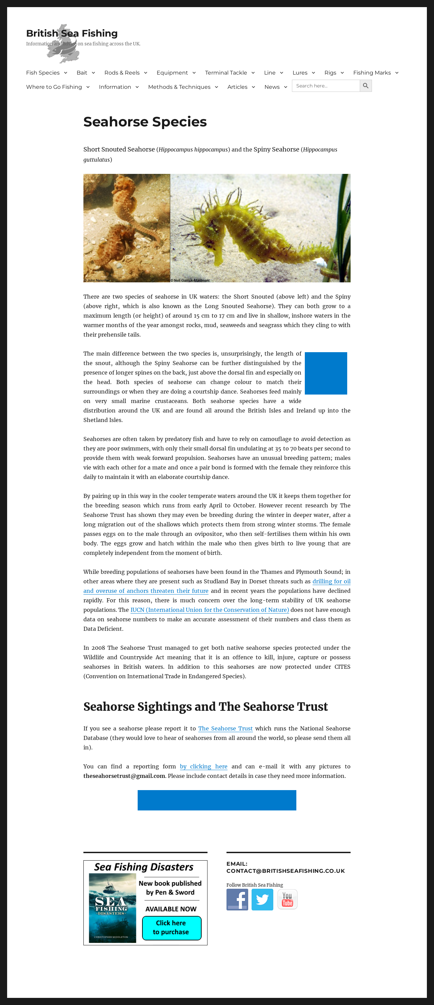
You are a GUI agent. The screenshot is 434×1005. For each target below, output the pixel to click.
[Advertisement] (327, 374)
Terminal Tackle (226, 72)
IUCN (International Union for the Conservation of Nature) (210, 609)
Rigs (330, 72)
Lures (300, 72)
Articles (238, 87)
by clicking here (204, 766)
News (272, 87)
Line (270, 72)
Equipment (172, 72)
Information (115, 87)
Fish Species (43, 72)
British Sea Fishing (72, 33)
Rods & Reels (122, 72)
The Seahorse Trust (225, 728)
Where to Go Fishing (54, 87)
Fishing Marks (372, 72)
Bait (82, 72)
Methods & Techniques (179, 87)
